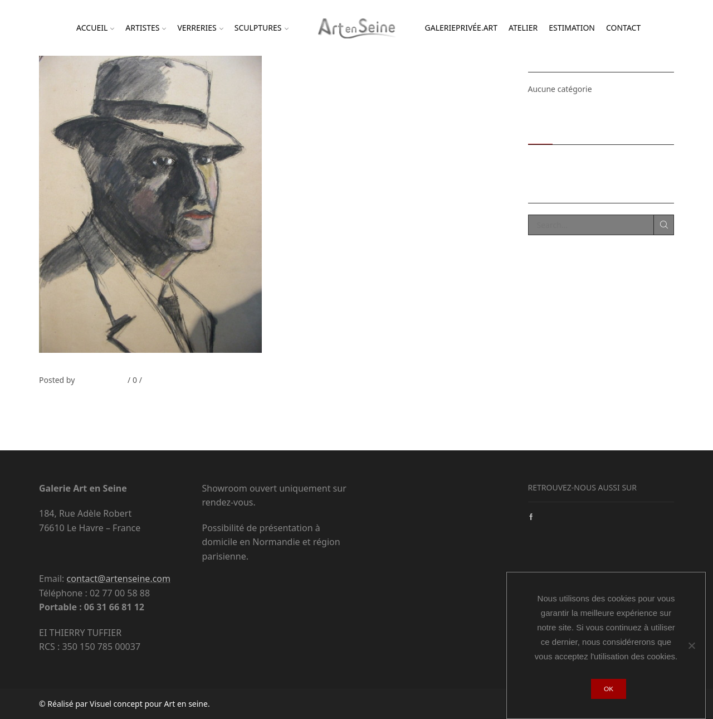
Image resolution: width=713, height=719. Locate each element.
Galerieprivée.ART (461, 27)
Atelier (523, 27)
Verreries (200, 27)
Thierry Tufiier (100, 380)
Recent (540, 130)
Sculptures (262, 27)
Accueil (95, 27)
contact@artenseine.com (118, 578)
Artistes (145, 27)
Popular (577, 130)
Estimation (572, 27)
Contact (623, 27)
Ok (608, 689)
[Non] (691, 645)
